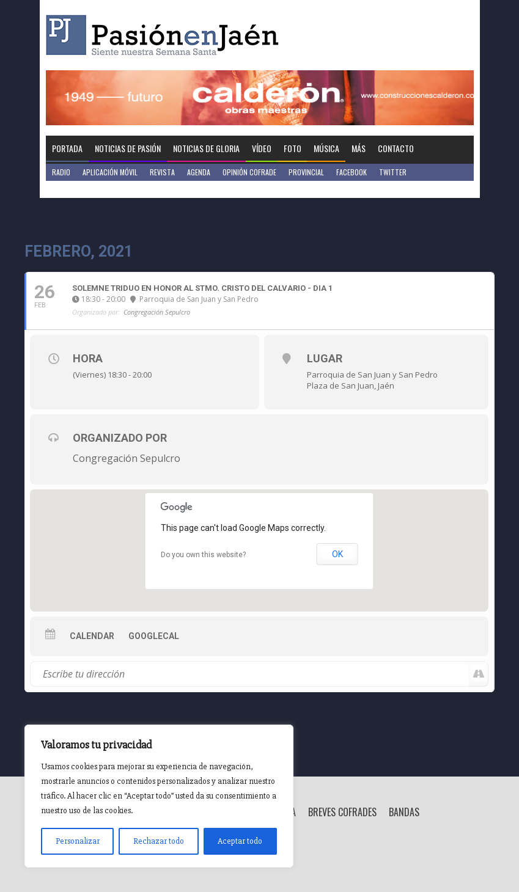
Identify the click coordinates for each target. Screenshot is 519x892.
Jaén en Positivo (78, 189)
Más (359, 148)
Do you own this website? (203, 554)
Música (326, 148)
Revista (162, 172)
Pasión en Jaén (165, 35)
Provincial (306, 172)
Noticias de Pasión (128, 148)
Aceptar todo (240, 841)
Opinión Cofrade (249, 172)
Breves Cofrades (342, 812)
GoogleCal (153, 636)
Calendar (92, 636)
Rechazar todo (158, 841)
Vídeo (261, 148)
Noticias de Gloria (206, 148)
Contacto (396, 148)
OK (337, 554)
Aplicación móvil (110, 172)
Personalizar (78, 841)
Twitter (393, 172)
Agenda (198, 172)
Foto (292, 148)
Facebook (351, 172)
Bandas (404, 812)
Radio (61, 172)
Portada (67, 148)
